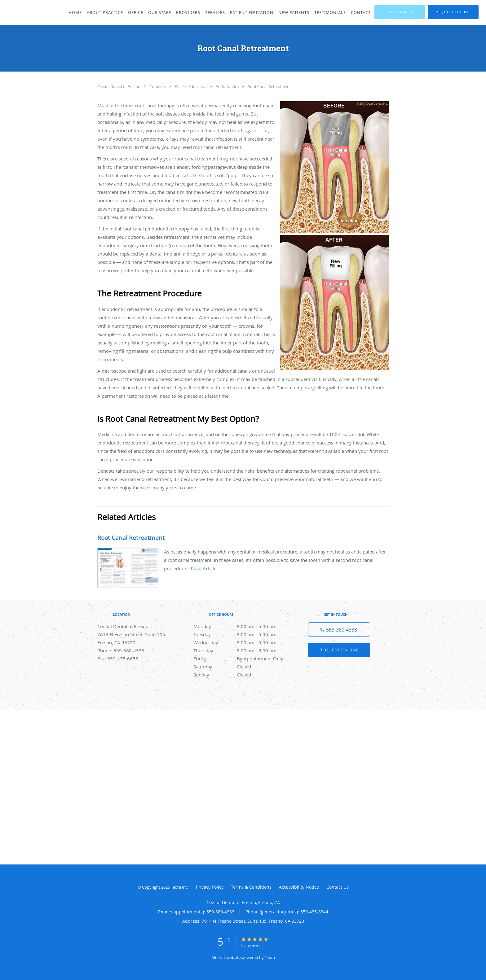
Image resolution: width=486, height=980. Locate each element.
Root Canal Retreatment (269, 86)
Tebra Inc (179, 887)
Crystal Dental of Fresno (119, 86)
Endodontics (228, 86)
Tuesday (241, 634)
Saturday (241, 667)
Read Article (203, 568)
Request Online (339, 650)
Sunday (241, 675)
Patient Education (191, 86)
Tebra (270, 957)
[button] (453, 12)
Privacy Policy (209, 887)
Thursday (241, 650)
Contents (158, 86)
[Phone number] (339, 629)
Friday (241, 658)
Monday (241, 626)
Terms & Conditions (251, 887)
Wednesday (241, 642)
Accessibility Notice (299, 887)
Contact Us (337, 887)
